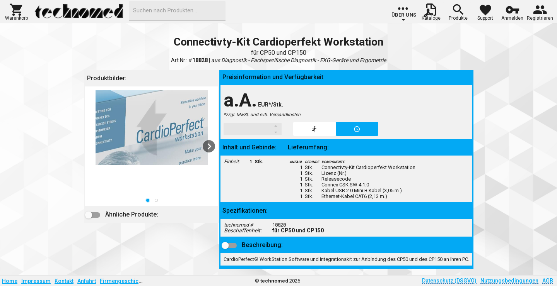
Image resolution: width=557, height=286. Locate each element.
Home (9, 281)
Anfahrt (86, 281)
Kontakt (64, 281)
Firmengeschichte (123, 281)
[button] (16, 11)
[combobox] (177, 10)
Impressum (36, 281)
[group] (404, 13)
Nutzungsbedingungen (509, 281)
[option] (151, 146)
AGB (547, 281)
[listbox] (151, 146)
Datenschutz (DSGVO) (449, 281)
